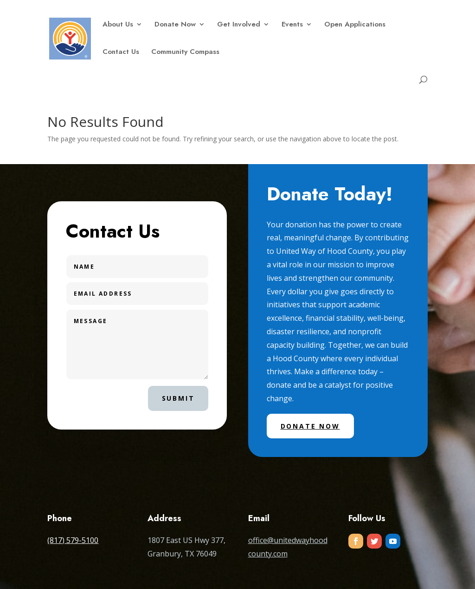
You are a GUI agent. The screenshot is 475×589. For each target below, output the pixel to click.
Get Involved (238, 25)
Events (292, 25)
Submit (178, 398)
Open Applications (354, 25)
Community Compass (185, 52)
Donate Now (175, 25)
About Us (118, 25)
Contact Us (121, 52)
